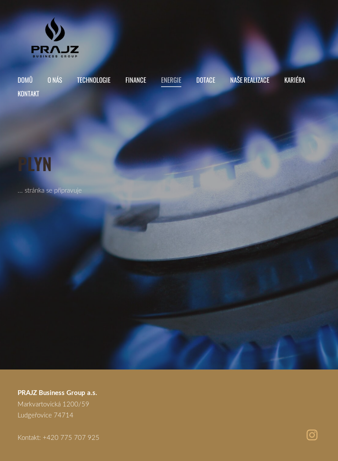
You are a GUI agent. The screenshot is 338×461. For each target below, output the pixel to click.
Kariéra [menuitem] (294, 79)
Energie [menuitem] (171, 79)
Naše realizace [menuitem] (249, 79)
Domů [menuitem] (25, 79)
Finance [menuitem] (135, 79)
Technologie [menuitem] (93, 79)
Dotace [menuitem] (205, 79)
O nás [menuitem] (55, 79)
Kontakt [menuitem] (28, 93)
